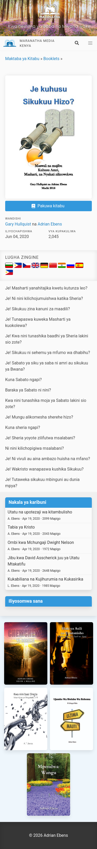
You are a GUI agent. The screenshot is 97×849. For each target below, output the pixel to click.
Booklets (51, 58)
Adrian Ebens (50, 224)
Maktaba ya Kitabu (22, 58)
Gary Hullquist (18, 224)
